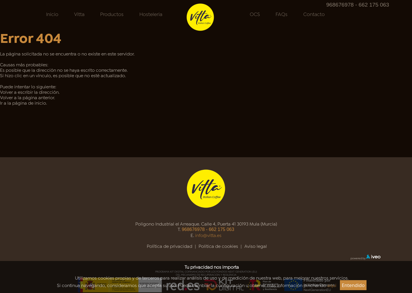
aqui (331, 285)
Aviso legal (255, 245)
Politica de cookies (218, 245)
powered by (365, 258)
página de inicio (29, 102)
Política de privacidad (169, 245)
